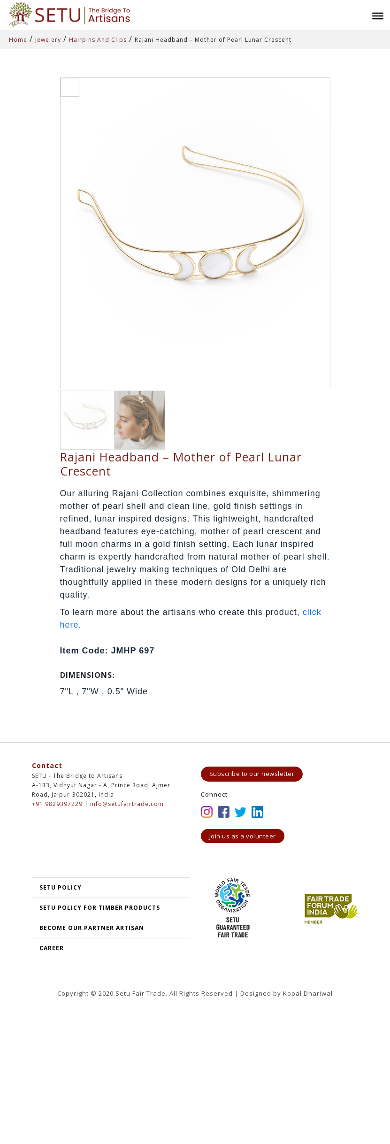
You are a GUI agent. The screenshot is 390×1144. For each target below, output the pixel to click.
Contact (47, 765)
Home (18, 40)
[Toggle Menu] (377, 16)
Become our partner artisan (91, 928)
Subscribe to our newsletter (252, 773)
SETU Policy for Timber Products (99, 908)
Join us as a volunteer (242, 836)
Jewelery (48, 40)
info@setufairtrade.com (127, 804)
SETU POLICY (60, 887)
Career (51, 948)
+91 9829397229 (57, 804)
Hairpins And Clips (98, 40)
